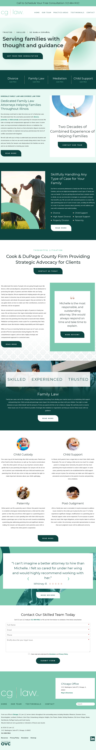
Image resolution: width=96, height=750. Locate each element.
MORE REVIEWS (72, 335)
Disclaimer (52, 654)
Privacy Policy (63, 654)
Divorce (56, 213)
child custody (13, 120)
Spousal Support (82, 217)
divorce (36, 117)
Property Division (61, 220)
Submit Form (48, 661)
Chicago (15, 714)
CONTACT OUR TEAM (72, 145)
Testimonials (77, 12)
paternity (4, 120)
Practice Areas (60, 12)
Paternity (79, 220)
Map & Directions (67, 693)
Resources (4, 738)
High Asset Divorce (62, 217)
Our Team (46, 12)
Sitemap (33, 738)
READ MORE (11, 153)
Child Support (81, 213)
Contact (91, 12)
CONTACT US (48, 271)
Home (37, 12)
